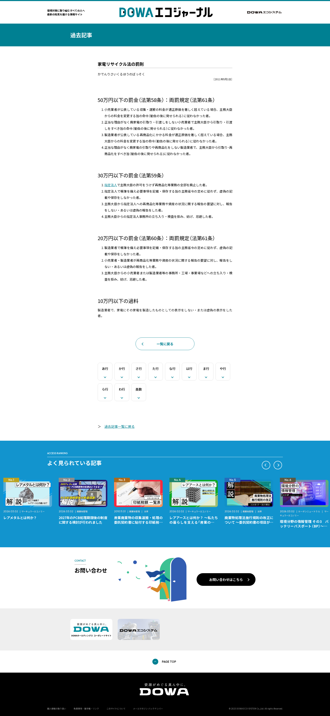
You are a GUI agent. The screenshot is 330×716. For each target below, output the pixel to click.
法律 (146, 511)
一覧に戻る (165, 343)
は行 (189, 368)
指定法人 (110, 185)
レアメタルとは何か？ (20, 517)
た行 (155, 368)
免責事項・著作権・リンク (86, 708)
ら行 (105, 389)
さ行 (139, 368)
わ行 (122, 389)
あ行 (105, 368)
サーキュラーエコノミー (33, 511)
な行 (172, 368)
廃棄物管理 (82, 511)
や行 (223, 368)
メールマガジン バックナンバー (148, 708)
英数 (139, 389)
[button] (266, 465)
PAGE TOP (169, 662)
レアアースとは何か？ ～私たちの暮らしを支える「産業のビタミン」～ (193, 522)
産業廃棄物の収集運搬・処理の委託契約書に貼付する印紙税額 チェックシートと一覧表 (140, 522)
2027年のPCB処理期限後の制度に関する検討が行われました (83, 520)
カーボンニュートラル (309, 511)
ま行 (206, 368)
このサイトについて (115, 708)
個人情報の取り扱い (56, 708)
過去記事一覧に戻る (119, 426)
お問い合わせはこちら (226, 579)
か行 (122, 368)
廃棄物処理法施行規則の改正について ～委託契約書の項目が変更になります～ (249, 522)
